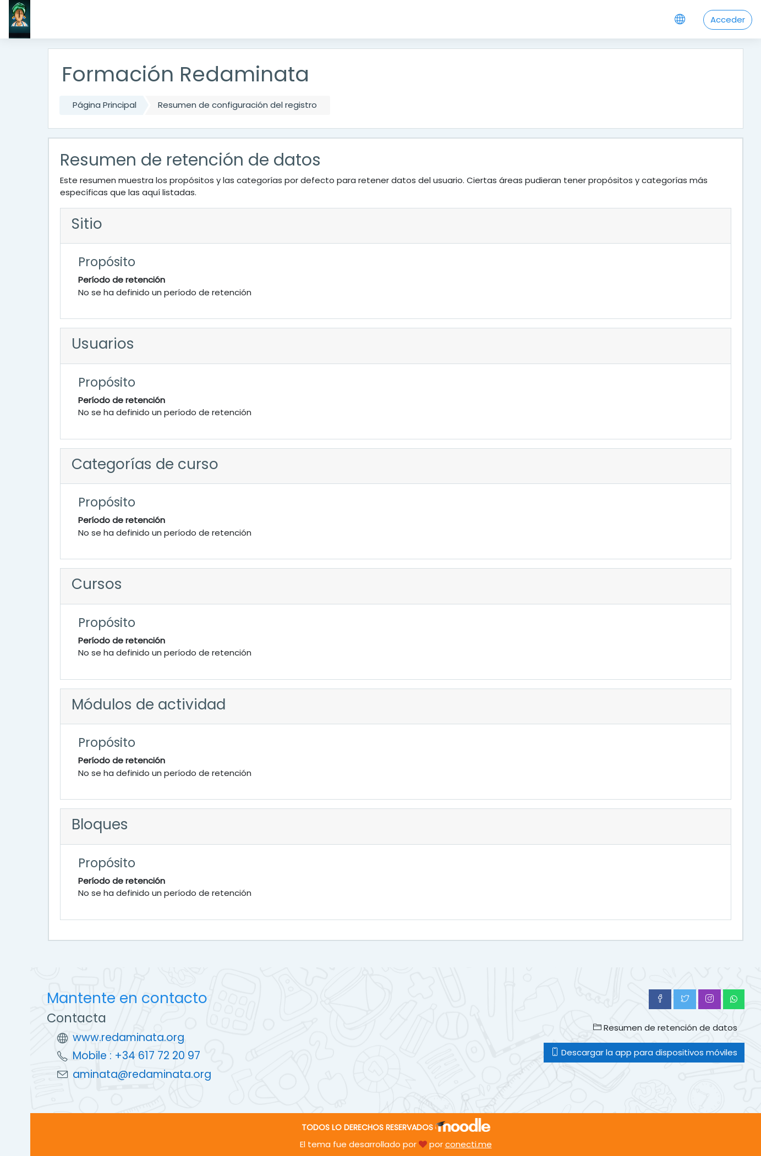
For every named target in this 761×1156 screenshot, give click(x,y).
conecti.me (468, 1144)
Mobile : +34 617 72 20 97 (136, 1055)
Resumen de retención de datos (665, 1027)
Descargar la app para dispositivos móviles (644, 1052)
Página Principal (104, 105)
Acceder (727, 19)
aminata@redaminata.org (142, 1074)
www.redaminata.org (128, 1037)
